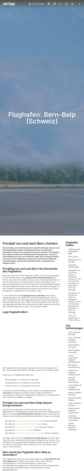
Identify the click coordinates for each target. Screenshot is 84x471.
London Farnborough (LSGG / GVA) (28, 433)
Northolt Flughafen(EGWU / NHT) (27, 421)
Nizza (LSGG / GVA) (22, 430)
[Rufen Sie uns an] (60, 3)
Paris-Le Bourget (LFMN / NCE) (26, 424)
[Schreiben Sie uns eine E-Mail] (48, 3)
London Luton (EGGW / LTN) (25, 427)
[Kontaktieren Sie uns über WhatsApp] (54, 3)
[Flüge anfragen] (36, 3)
